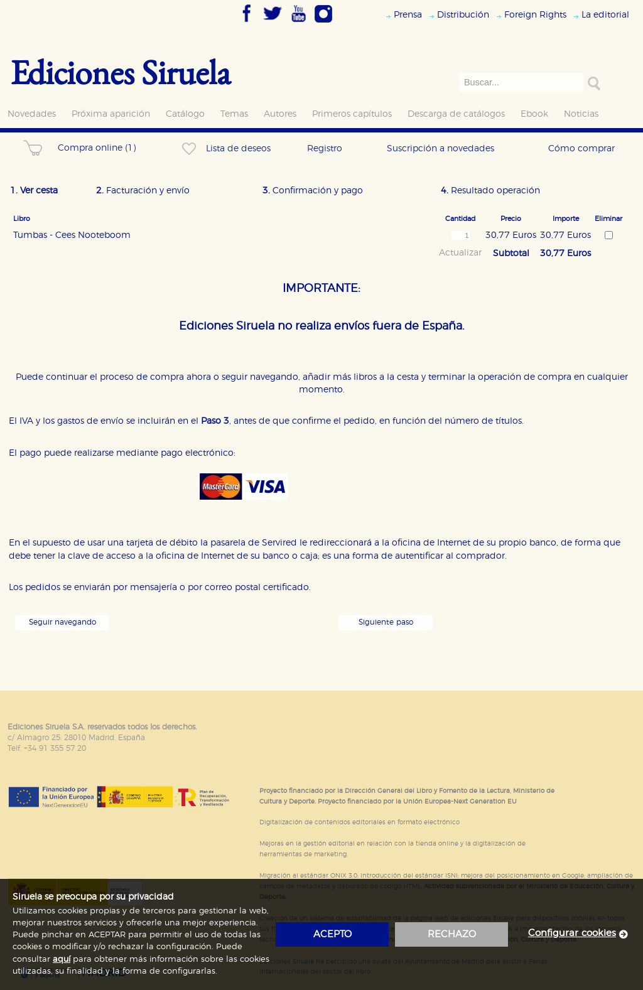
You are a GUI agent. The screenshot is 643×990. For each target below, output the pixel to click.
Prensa (408, 14)
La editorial (605, 14)
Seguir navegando (62, 622)
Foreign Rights (535, 14)
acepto (332, 934)
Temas (234, 114)
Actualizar (460, 253)
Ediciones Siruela (120, 72)
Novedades (32, 114)
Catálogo (185, 114)
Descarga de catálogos (456, 114)
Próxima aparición (111, 114)
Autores (280, 114)
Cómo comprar (581, 148)
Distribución (463, 14)
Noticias (581, 114)
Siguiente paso (386, 622)
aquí (61, 959)
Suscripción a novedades (440, 148)
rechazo (452, 934)
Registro (324, 148)
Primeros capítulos (352, 114)
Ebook (534, 114)
